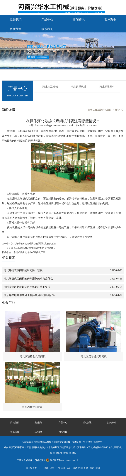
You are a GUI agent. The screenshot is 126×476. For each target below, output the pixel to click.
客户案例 (110, 19)
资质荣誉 (16, 29)
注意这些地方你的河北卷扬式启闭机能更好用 (29, 295)
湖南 (52, 468)
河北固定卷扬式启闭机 (94, 356)
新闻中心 (119, 109)
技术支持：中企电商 (82, 442)
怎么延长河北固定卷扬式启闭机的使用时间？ (33, 248)
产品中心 (47, 19)
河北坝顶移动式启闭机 (32, 356)
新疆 (98, 468)
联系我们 (47, 29)
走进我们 (16, 19)
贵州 (92, 468)
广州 (57, 468)
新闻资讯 (79, 19)
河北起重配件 (107, 86)
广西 (86, 468)
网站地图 (63, 431)
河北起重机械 (78, 86)
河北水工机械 (50, 86)
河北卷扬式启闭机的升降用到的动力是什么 (28, 278)
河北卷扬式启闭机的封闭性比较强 (23, 270)
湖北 (46, 468)
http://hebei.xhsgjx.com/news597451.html (54, 125)
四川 (69, 468)
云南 (63, 468)
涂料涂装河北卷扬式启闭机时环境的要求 (27, 287)
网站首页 (106, 109)
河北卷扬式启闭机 (32, 407)
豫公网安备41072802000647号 (62, 460)
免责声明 (97, 442)
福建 (75, 468)
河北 (80, 468)
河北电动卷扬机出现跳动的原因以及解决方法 (33, 243)
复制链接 (65, 442)
